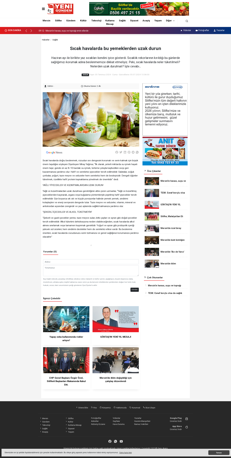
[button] (28, 32)
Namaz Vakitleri (141, 424)
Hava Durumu (119, 424)
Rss (94, 407)
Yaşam (158, 20)
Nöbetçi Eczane (98, 424)
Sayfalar (116, 421)
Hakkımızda (120, 407)
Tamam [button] (219, 453)
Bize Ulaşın (149, 407)
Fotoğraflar (202, 30)
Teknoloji (96, 20)
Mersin (46, 20)
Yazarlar (219, 30)
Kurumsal (134, 407)
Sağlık (122, 20)
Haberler (45, 39)
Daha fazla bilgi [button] (125, 453)
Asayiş (146, 20)
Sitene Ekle (82, 407)
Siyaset (134, 20)
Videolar (185, 30)
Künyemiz (105, 407)
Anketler (95, 421)
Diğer (169, 20)
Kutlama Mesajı (73, 425)
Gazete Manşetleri (142, 421)
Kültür (83, 20)
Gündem (70, 20)
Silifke (58, 20)
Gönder (135, 289)
